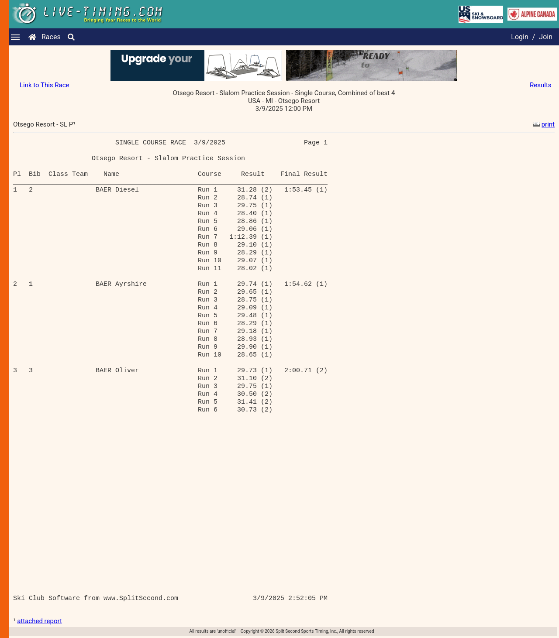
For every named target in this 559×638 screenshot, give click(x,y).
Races (51, 37)
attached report (39, 621)
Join (545, 37)
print (543, 124)
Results (541, 85)
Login (519, 37)
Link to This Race (44, 85)
